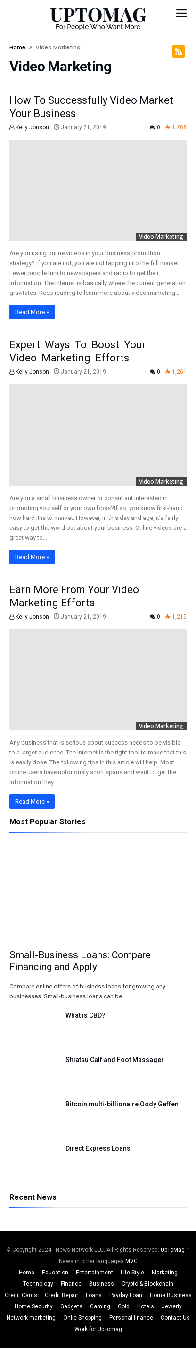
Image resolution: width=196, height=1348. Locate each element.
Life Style (132, 1272)
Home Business (171, 1295)
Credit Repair (61, 1295)
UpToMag (173, 1250)
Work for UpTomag (98, 1329)
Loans (94, 1295)
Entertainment (94, 1272)
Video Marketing (161, 237)
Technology (38, 1284)
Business (101, 1284)
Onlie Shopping (82, 1318)
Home (17, 47)
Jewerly (172, 1306)
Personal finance (131, 1318)
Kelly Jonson (29, 127)
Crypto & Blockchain (147, 1284)
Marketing (165, 1272)
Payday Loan (125, 1295)
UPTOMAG (98, 13)
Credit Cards (21, 1295)
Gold (124, 1306)
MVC (131, 1261)
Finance (71, 1284)
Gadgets (71, 1306)
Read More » (32, 312)
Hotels (145, 1306)
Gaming (100, 1306)
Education (55, 1272)
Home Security (34, 1306)
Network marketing (31, 1318)
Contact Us (175, 1318)
